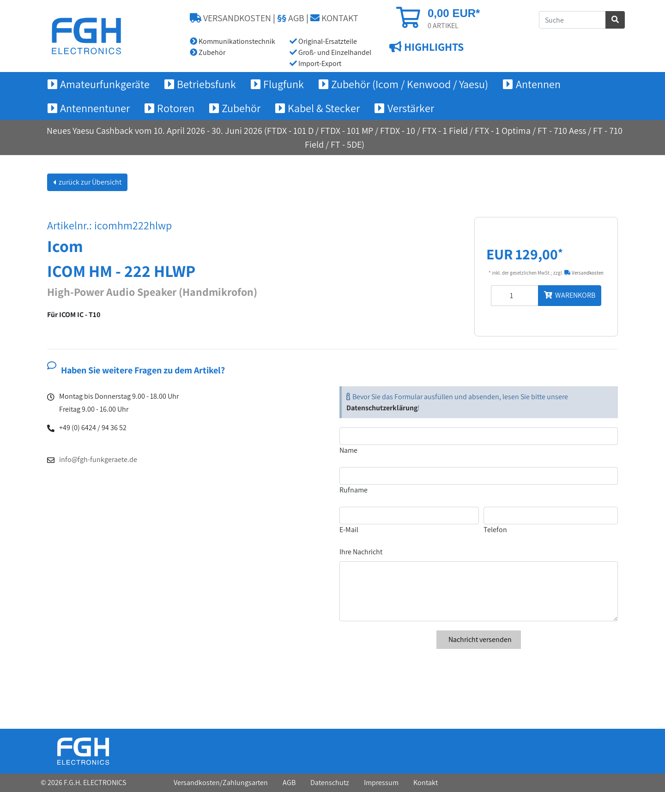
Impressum (381, 782)
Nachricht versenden (479, 639)
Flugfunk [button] (283, 84)
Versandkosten (584, 273)
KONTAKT (334, 18)
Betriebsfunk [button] (206, 84)
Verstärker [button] (410, 108)
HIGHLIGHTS (433, 46)
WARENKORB (569, 295)
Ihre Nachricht (360, 552)
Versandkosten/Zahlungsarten (221, 782)
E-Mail (348, 529)
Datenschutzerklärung (381, 408)
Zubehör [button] (241, 108)
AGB (290, 18)
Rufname (353, 490)
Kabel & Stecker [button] (324, 108)
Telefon (495, 529)
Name (348, 450)
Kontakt (425, 782)
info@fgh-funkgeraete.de (98, 459)
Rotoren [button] (175, 108)
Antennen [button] (538, 84)
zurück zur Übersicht (89, 182)
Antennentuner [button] (95, 108)
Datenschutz (329, 782)
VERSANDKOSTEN (230, 18)
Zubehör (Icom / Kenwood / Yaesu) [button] (409, 84)
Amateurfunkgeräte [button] (105, 84)
